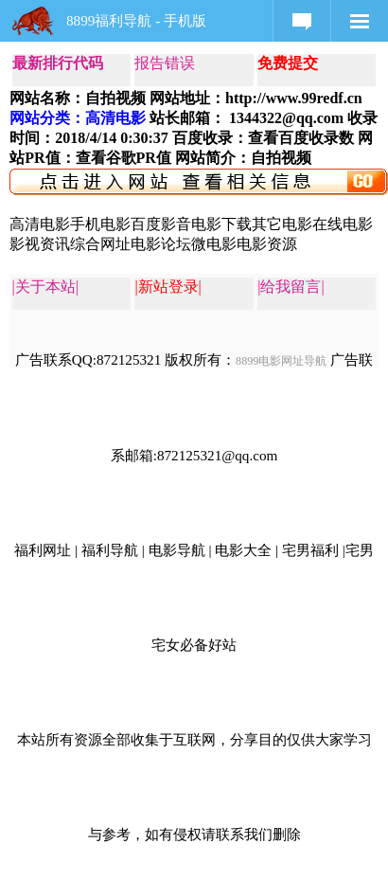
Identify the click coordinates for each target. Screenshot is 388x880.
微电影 (214, 244)
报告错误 (164, 63)
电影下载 (221, 224)
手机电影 (100, 224)
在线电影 (342, 224)
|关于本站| (45, 286)
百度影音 (161, 224)
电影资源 (267, 244)
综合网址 (100, 244)
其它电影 (282, 224)
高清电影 (39, 224)
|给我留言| (290, 286)
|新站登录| (167, 286)
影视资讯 (39, 244)
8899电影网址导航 (281, 361)
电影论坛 (161, 244)
